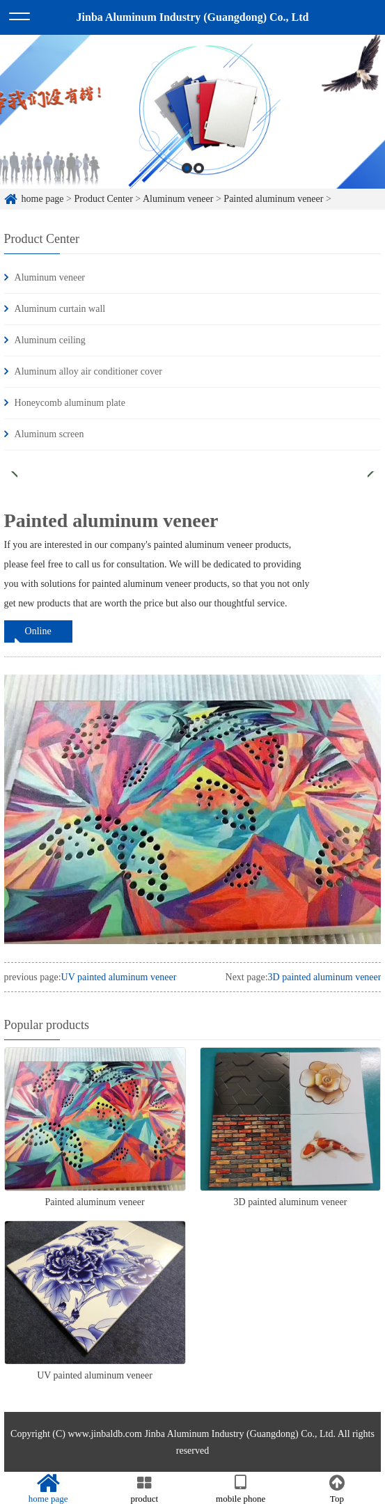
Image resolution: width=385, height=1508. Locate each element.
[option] (192, 120)
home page (43, 199)
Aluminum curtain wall (60, 309)
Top (337, 1489)
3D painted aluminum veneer (325, 977)
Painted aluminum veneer (273, 199)
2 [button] (198, 176)
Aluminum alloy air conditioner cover (88, 371)
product (144, 1489)
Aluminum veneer (178, 199)
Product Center (103, 199)
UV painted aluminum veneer (119, 977)
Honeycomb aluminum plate (70, 403)
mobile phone (241, 1489)
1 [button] (186, 176)
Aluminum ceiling (50, 340)
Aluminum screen (49, 434)
